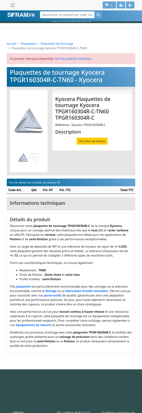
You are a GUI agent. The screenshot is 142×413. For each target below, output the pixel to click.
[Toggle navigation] (13, 5)
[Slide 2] (34, 157)
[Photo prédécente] (16, 131)
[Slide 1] (23, 157)
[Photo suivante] (42, 131)
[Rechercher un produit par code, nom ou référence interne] (67, 14)
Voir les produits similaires (73, 59)
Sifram (21, 15)
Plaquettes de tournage (56, 44)
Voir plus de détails (92, 141)
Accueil (11, 44)
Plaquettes (28, 44)
